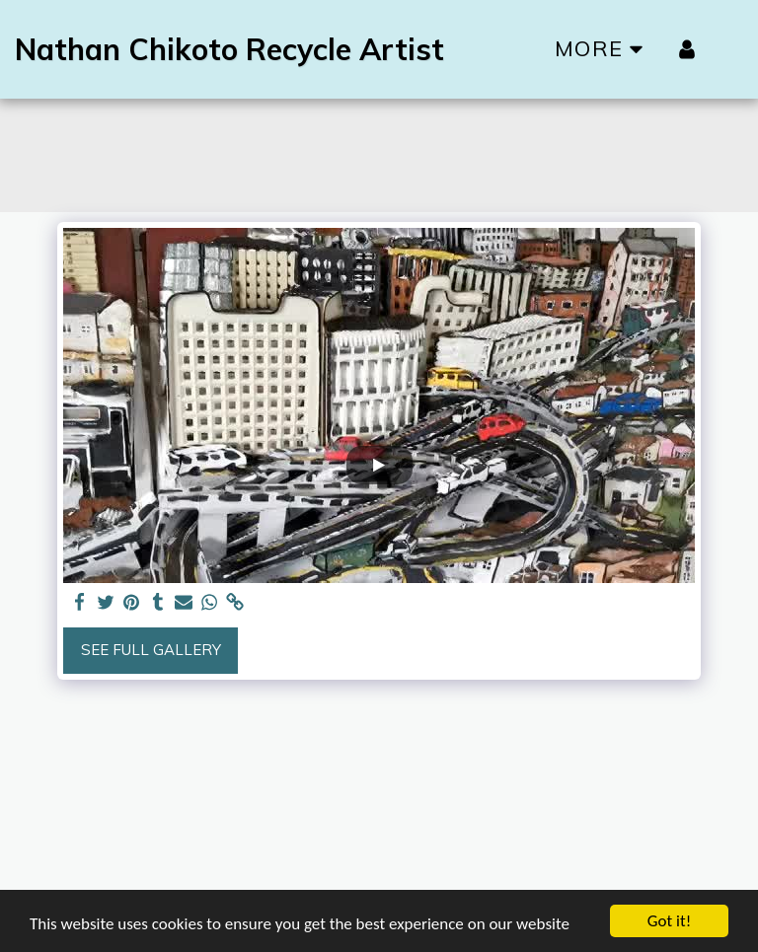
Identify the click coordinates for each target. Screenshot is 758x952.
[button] (724, 49)
